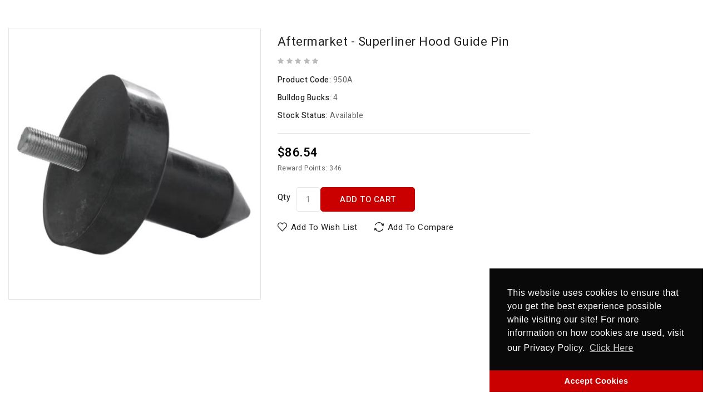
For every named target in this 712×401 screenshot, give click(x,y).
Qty (284, 197)
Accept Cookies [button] (597, 380)
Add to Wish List (324, 227)
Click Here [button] (612, 348)
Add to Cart (368, 199)
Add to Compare (421, 227)
